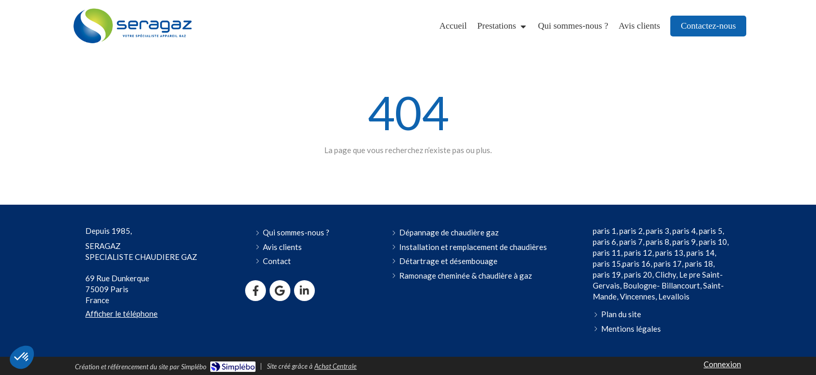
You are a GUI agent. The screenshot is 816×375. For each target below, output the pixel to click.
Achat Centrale (335, 366)
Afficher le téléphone (121, 313)
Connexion (722, 364)
